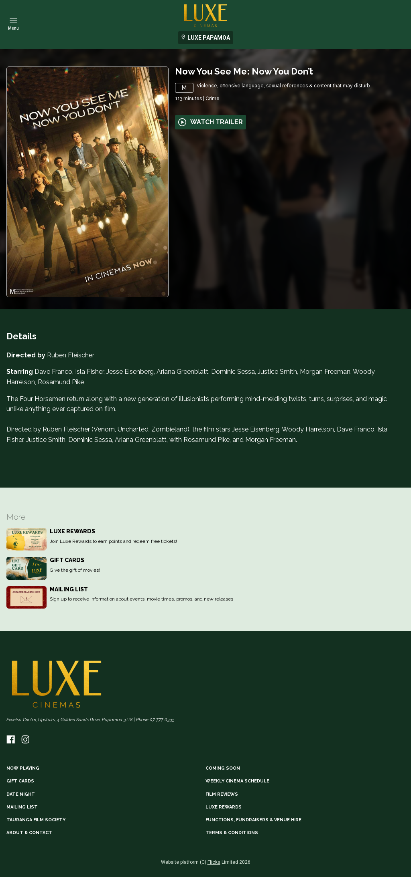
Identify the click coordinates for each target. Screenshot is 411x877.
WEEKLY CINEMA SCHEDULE (237, 781)
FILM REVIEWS (222, 794)
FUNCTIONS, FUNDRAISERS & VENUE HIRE (253, 820)
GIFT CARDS (20, 781)
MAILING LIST (22, 807)
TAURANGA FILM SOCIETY (35, 820)
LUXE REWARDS (224, 807)
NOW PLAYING (22, 768)
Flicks (214, 862)
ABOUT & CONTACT (29, 832)
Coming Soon (223, 768)
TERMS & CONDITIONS (232, 832)
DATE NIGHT (20, 794)
